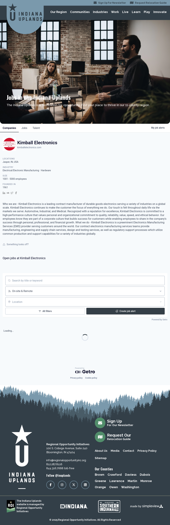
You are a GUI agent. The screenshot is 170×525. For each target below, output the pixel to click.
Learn (136, 12)
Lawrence (116, 481)
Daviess (130, 474)
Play (147, 12)
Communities (80, 12)
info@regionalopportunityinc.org (66, 460)
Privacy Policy (147, 450)
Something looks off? (16, 244)
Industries (100, 12)
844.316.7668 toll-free (60, 468)
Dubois (145, 474)
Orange (100, 487)
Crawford (115, 474)
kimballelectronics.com (29, 147)
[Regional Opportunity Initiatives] (25, 12)
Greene (100, 481)
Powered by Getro (159, 319)
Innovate (160, 12)
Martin (132, 481)
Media (115, 450)
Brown (99, 474)
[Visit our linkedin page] (85, 485)
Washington (130, 487)
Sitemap (101, 458)
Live (125, 12)
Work (115, 12)
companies (9, 128)
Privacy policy (76, 378)
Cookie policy (91, 378)
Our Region (58, 12)
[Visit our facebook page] (50, 485)
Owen (113, 487)
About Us (101, 450)
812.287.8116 (54, 464)
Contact (128, 450)
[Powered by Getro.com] (85, 370)
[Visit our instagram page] (62, 485)
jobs (24, 128)
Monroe (146, 481)
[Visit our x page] (74, 485)
